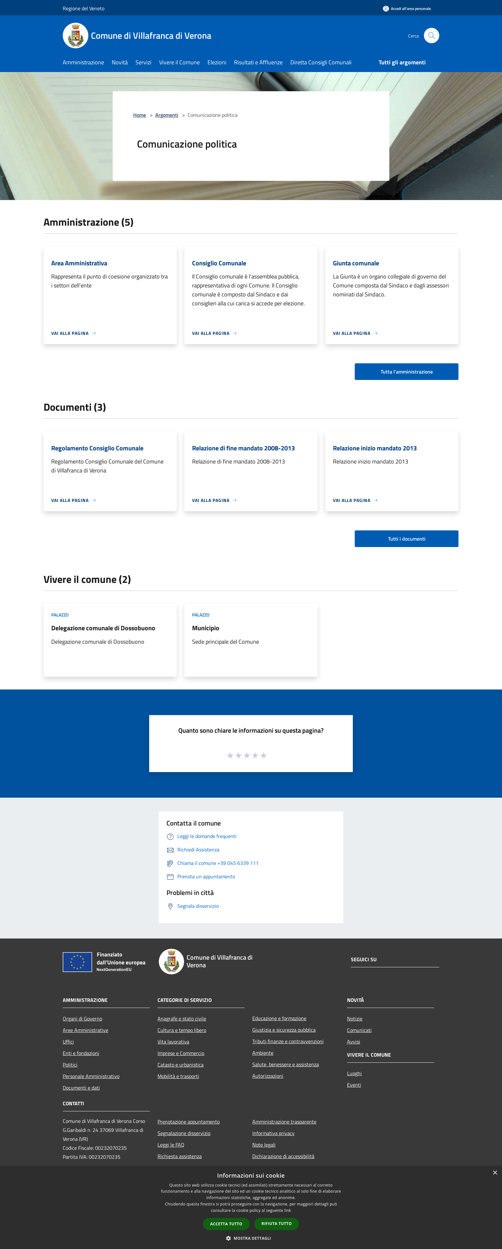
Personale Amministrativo (91, 1076)
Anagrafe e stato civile (182, 1018)
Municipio (205, 628)
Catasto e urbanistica (181, 1064)
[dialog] (251, 1207)
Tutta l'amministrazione (407, 371)
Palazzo (60, 614)
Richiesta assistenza (180, 1156)
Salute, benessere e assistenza (285, 1064)
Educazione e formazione (279, 1018)
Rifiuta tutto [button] (277, 1223)
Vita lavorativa (173, 1041)
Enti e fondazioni (81, 1053)
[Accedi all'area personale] (407, 8)
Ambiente (262, 1053)
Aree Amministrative (85, 1030)
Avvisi (353, 1041)
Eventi (354, 1085)
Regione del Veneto (83, 8)
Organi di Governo (82, 1018)
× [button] (494, 1173)
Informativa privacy (273, 1133)
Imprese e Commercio (181, 1053)
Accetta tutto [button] (226, 1224)
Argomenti (166, 115)
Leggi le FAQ (171, 1144)
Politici (70, 1064)
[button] (251, 1238)
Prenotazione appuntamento (189, 1121)
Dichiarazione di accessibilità (283, 1156)
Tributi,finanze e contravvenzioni (288, 1041)
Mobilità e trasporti (178, 1076)
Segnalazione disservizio (184, 1133)
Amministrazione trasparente (284, 1121)
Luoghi (354, 1073)
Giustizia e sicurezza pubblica (284, 1030)
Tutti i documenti (406, 539)
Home (139, 115)
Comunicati (359, 1030)
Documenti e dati (81, 1088)
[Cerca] (431, 35)
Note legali (264, 1144)
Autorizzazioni (267, 1076)
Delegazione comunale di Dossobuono (103, 628)
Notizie (354, 1018)
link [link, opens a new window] (287, 1210)
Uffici (68, 1041)
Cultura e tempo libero (182, 1030)
